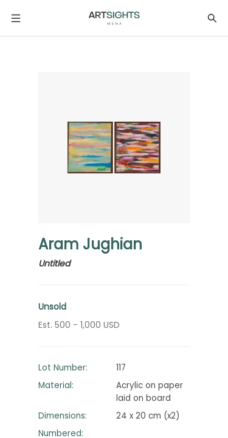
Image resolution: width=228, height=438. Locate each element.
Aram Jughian (90, 244)
